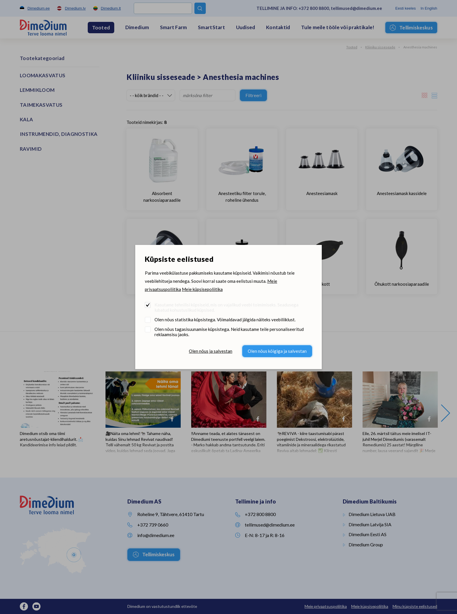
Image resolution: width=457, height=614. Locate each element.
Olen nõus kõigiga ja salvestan (277, 351)
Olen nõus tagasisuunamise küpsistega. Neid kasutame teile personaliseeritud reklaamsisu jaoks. (229, 332)
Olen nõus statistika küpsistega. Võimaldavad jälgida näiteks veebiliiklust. (225, 319)
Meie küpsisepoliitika (202, 289)
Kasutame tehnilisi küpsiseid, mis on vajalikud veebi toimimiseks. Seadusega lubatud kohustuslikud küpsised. (226, 307)
